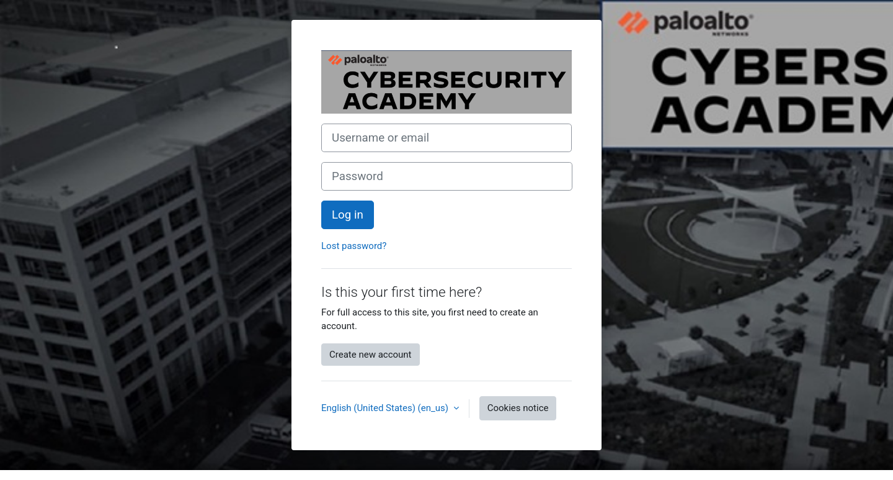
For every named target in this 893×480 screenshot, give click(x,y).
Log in (347, 215)
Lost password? (353, 245)
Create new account (370, 354)
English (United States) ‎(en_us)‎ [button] (386, 408)
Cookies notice (518, 408)
